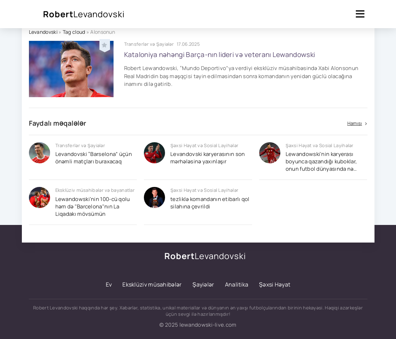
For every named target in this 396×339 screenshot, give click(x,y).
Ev (109, 284)
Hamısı (354, 123)
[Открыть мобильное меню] (360, 14)
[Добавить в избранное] (104, 44)
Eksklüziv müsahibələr (152, 284)
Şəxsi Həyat (274, 284)
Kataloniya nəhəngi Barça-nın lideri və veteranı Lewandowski (219, 54)
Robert (84, 14)
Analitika (237, 284)
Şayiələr (203, 284)
